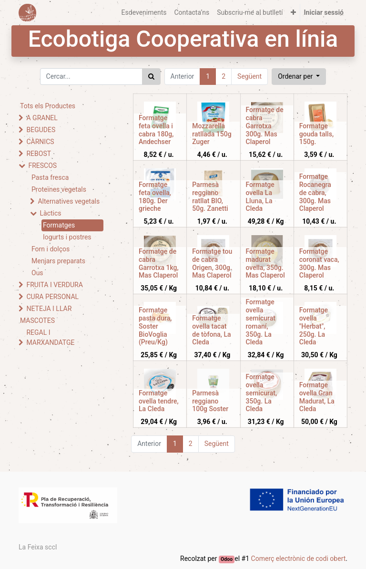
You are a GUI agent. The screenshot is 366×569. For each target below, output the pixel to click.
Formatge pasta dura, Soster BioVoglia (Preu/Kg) (155, 326)
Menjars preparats (58, 261)
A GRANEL (41, 118)
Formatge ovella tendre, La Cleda (159, 401)
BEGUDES (40, 130)
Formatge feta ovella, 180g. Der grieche (155, 196)
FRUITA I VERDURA (54, 285)
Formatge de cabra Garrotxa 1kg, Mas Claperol (159, 263)
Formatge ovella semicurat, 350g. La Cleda (261, 393)
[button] (293, 12)
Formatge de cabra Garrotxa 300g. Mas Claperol (265, 125)
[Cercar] (151, 76)
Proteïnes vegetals (58, 189)
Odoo (227, 559)
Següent (249, 76)
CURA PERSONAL (52, 296)
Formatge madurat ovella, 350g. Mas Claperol (265, 263)
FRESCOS (42, 165)
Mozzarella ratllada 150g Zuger (211, 134)
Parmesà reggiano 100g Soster (210, 401)
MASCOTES (37, 320)
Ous (37, 273)
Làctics (50, 213)
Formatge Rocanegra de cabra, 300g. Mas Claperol (315, 192)
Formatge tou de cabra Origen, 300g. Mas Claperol (212, 263)
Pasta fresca (50, 177)
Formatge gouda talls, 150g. (316, 134)
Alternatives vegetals (69, 201)
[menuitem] (144, 12)
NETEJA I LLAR (48, 308)
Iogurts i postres (67, 237)
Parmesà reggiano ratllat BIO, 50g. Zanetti (210, 196)
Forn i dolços (50, 249)
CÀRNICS (40, 141)
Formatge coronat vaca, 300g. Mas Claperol (319, 263)
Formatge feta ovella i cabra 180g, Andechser (156, 129)
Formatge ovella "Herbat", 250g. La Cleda (313, 326)
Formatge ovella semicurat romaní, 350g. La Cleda (260, 322)
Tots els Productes (47, 106)
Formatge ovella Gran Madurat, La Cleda (317, 397)
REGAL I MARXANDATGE (50, 337)
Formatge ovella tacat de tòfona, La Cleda (211, 330)
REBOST (38, 153)
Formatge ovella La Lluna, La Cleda (260, 196)
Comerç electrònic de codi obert (298, 558)
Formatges (59, 225)
